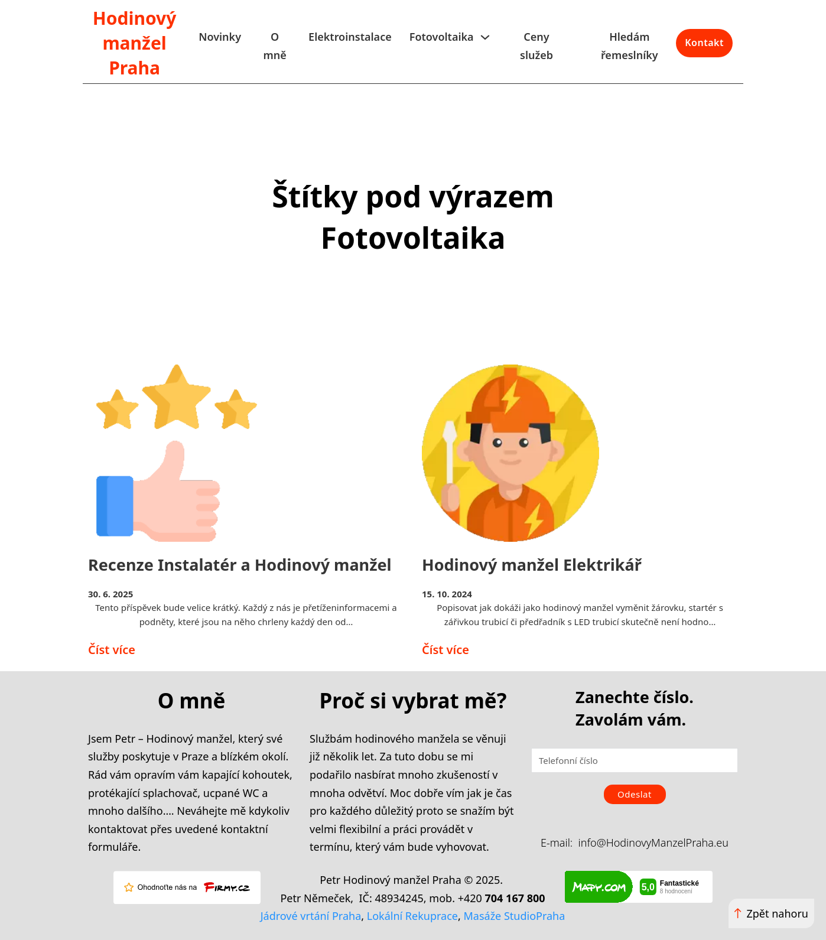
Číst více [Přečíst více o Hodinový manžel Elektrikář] (445, 650)
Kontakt (704, 42)
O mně (274, 46)
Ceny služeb (536, 46)
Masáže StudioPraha (514, 916)
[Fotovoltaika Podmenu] (485, 37)
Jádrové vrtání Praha (311, 916)
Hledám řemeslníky (629, 46)
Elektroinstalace (350, 37)
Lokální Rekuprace (412, 916)
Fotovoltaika (441, 37)
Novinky (220, 37)
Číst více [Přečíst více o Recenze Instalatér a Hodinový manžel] (111, 650)
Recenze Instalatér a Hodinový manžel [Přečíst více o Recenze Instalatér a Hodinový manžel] (240, 564)
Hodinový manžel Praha (135, 43)
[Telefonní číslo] (634, 760)
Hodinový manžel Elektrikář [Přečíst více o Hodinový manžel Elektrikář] (532, 564)
